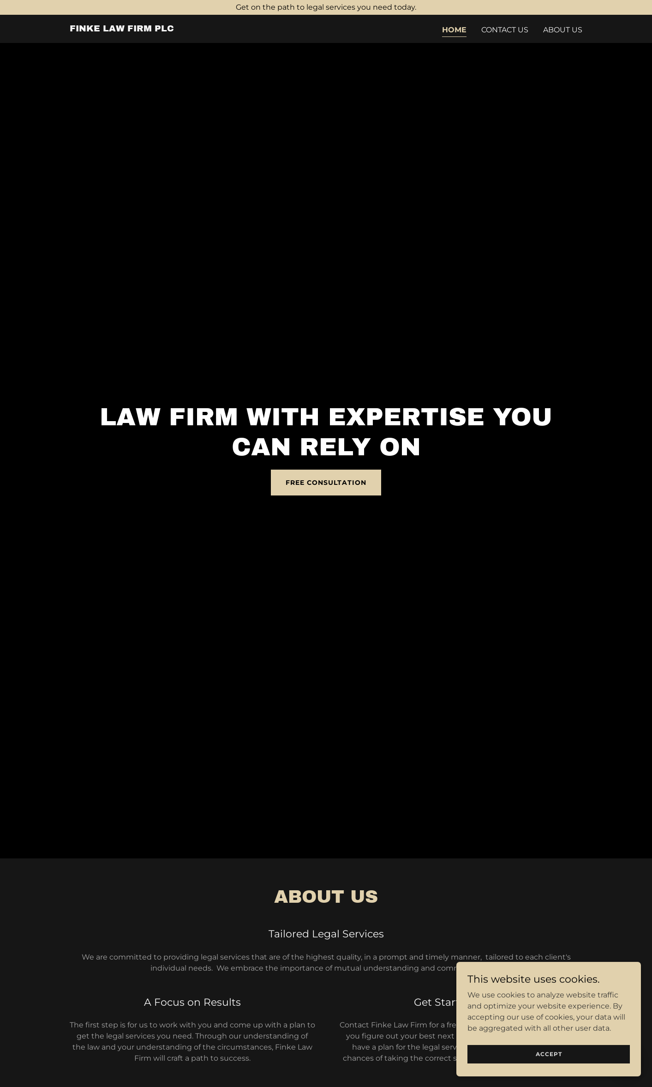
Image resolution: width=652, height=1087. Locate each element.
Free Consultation (326, 482)
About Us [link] (562, 29)
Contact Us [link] (504, 29)
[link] (122, 28)
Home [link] (454, 29)
